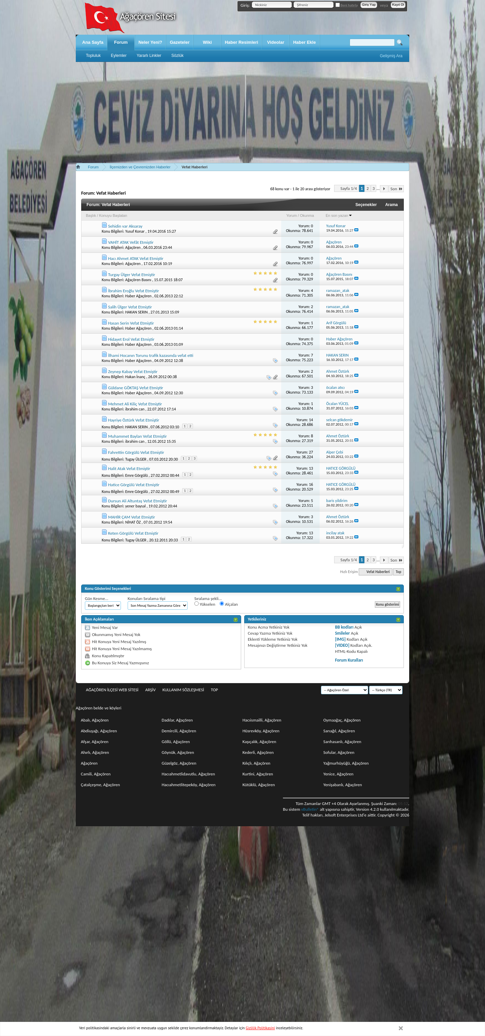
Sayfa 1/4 (349, 188)
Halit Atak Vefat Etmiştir (129, 468)
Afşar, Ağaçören (94, 741)
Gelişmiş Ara (391, 56)
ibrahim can (134, 409)
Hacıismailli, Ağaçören (262, 720)
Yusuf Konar (135, 231)
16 (311, 484)
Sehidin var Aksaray (125, 226)
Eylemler (119, 55)
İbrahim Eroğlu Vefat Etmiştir (133, 290)
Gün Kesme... (96, 598)
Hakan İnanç (135, 376)
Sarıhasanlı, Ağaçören (342, 741)
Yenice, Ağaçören (338, 773)
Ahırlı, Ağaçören (95, 752)
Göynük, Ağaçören (178, 752)
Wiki (207, 42)
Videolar (275, 42)
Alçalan (229, 604)
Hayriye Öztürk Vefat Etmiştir (133, 420)
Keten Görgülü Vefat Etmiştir (133, 533)
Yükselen (204, 604)
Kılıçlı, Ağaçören (256, 763)
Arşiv (150, 689)
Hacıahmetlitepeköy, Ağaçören (189, 784)
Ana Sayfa (92, 42)
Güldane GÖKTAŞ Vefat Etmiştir (135, 387)
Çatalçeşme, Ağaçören (100, 784)
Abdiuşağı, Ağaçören (99, 730)
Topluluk (93, 55)
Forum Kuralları (349, 660)
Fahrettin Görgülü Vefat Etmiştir (136, 452)
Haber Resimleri (241, 42)
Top (398, 572)
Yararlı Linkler (149, 55)
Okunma (307, 215)
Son (396, 188)
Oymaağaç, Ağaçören (342, 720)
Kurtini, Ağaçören (258, 773)
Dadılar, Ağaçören (177, 720)
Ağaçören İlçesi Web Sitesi (112, 689)
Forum (121, 42)
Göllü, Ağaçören (176, 741)
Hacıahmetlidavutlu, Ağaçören (188, 773)
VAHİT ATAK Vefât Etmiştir (131, 242)
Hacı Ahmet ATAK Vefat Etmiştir (135, 258)
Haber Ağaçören (138, 296)
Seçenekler (366, 204)
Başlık (91, 215)
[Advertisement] (242, 112)
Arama (391, 204)
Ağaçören (133, 247)
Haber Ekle (304, 42)
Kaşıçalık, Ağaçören (259, 741)
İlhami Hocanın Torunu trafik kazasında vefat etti (150, 355)
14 (311, 419)
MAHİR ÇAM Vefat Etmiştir (131, 517)
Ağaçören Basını (138, 279)
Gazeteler (180, 42)
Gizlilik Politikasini (260, 1028)
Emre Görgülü (136, 475)
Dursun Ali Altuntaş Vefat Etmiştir (137, 500)
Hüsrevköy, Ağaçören (261, 730)
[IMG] (340, 639)
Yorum (291, 215)
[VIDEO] (342, 645)
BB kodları (344, 627)
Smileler (342, 633)
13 (311, 468)
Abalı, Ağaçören (94, 720)
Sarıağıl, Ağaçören (339, 730)
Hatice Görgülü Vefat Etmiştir (133, 484)
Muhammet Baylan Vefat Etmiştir (137, 436)
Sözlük (177, 55)
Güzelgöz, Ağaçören (179, 763)
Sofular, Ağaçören (338, 752)
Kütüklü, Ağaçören (259, 784)
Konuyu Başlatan (113, 215)
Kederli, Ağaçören (258, 752)
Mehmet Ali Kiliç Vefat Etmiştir (135, 403)
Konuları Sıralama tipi (146, 598)
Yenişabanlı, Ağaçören (342, 784)
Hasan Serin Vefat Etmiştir (131, 323)
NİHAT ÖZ (133, 522)
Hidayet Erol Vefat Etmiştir (131, 339)
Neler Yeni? (150, 42)
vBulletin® (310, 809)
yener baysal (135, 506)
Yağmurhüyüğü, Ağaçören (346, 763)
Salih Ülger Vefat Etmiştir (130, 306)
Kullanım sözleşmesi (183, 689)
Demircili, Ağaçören (179, 730)
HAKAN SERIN (136, 312)
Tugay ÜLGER (136, 459)
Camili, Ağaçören (95, 773)
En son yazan (339, 215)
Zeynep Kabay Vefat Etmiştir (132, 371)
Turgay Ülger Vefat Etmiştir (131, 274)
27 (311, 452)
